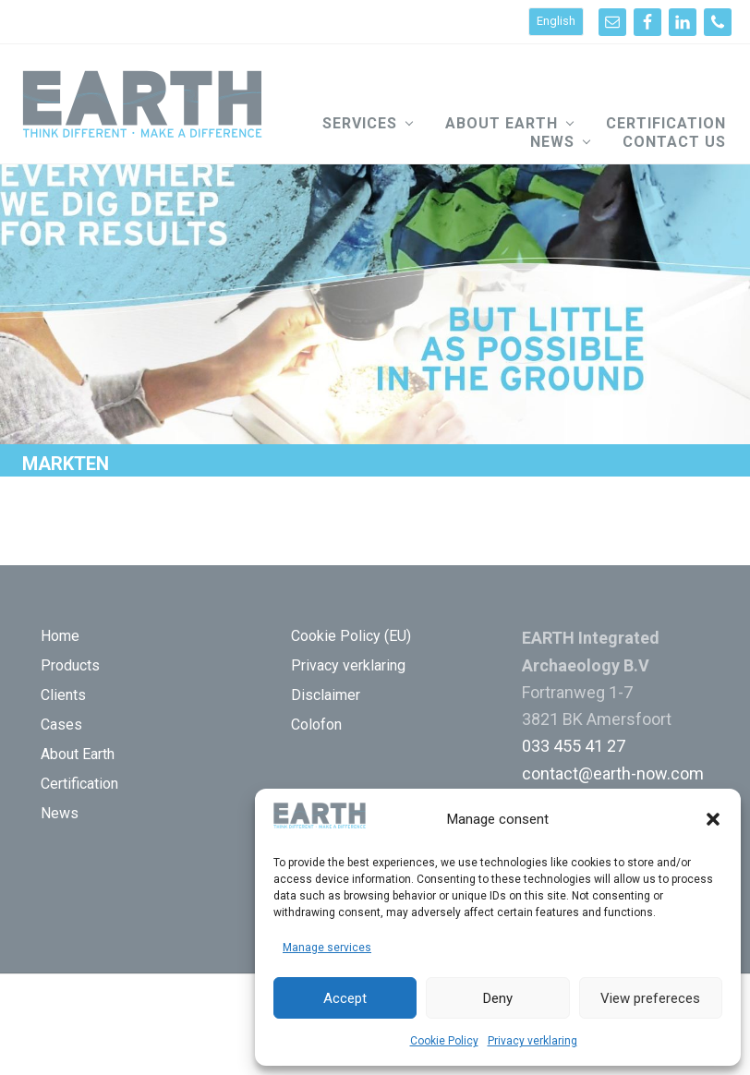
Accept (345, 998)
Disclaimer (325, 695)
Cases (61, 724)
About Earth (78, 754)
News (60, 813)
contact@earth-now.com (613, 773)
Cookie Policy (444, 1040)
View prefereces (650, 998)
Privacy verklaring (532, 1040)
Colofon (316, 724)
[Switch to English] (556, 21)
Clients (63, 695)
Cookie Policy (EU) (351, 636)
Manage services (327, 947)
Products (70, 665)
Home (60, 636)
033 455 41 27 (573, 745)
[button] (713, 819)
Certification (79, 783)
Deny (498, 998)
